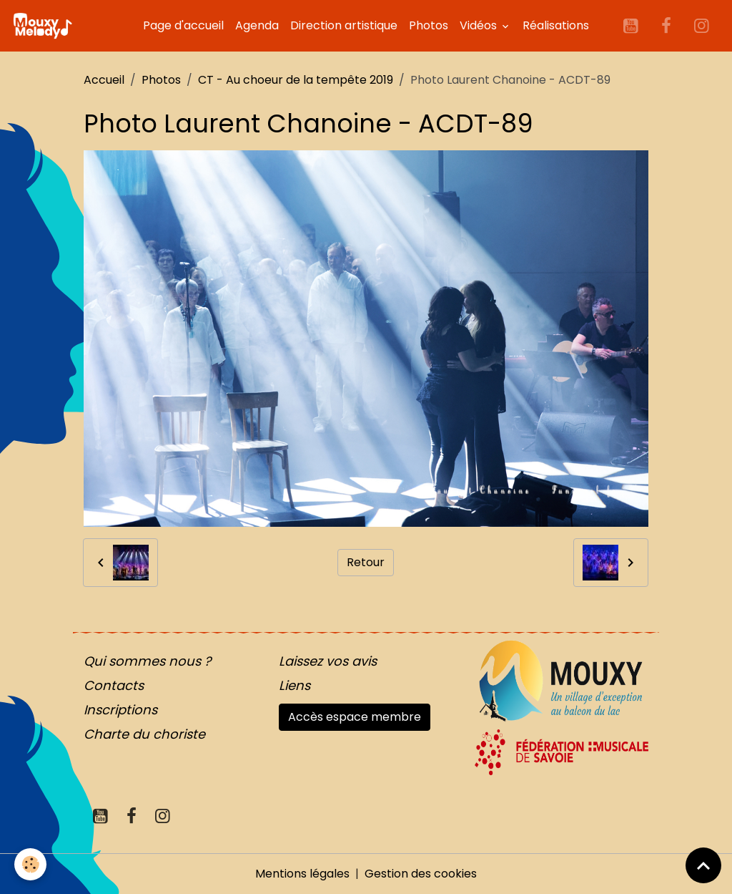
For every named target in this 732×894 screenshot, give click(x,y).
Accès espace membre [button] (354, 717)
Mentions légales (302, 873)
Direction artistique (343, 25)
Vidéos (480, 25)
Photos (428, 25)
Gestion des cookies (421, 873)
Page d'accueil (183, 25)
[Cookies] (30, 864)
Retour (366, 562)
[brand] (45, 25)
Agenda (257, 25)
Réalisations (556, 25)
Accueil (104, 80)
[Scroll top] (703, 865)
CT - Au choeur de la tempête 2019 (295, 80)
